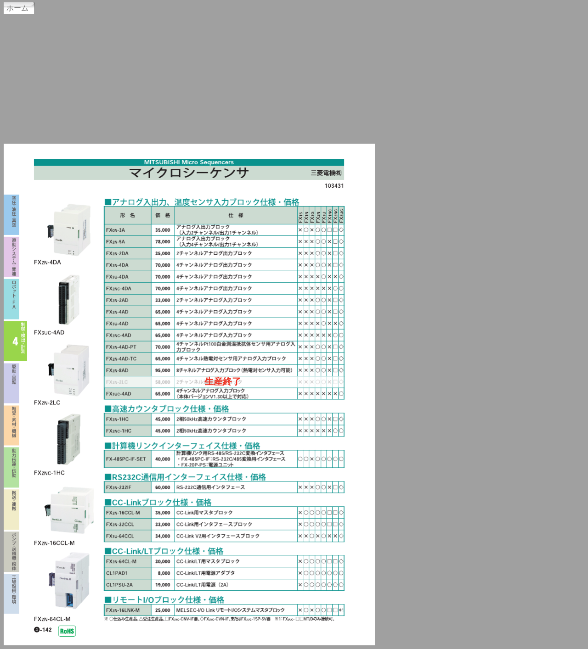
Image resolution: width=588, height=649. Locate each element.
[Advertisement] (294, 77)
